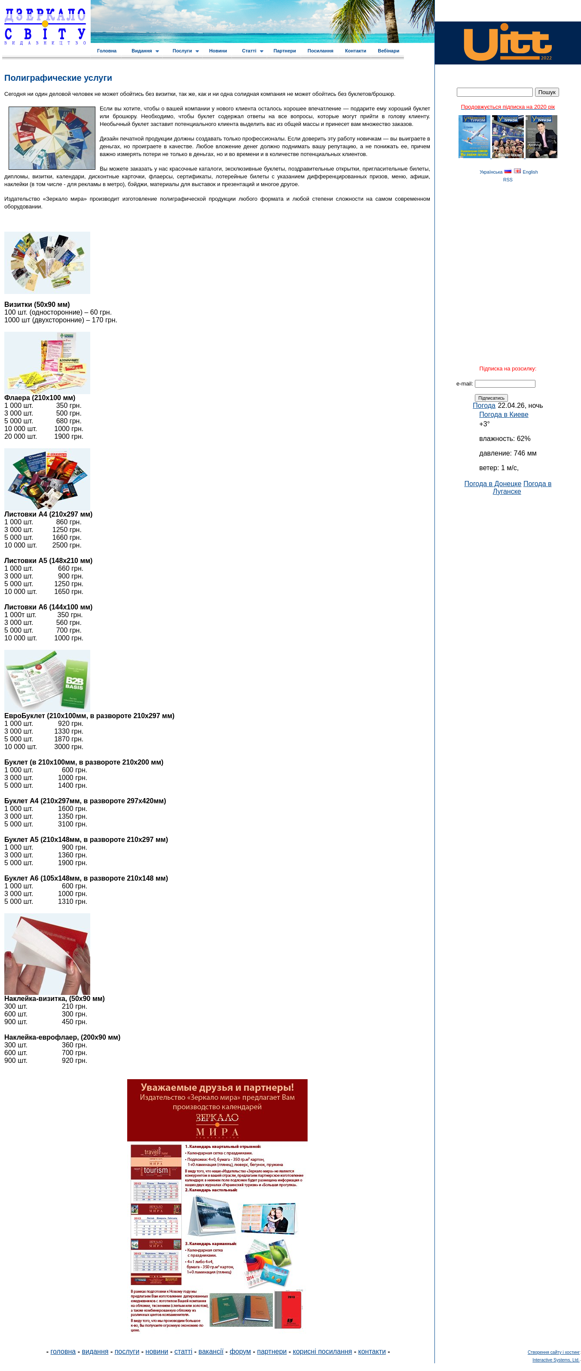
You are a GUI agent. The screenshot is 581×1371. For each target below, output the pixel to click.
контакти (372, 1351)
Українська (491, 171)
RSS (508, 179)
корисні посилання (322, 1351)
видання (95, 1351)
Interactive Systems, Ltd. (556, 1360)
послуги (127, 1351)
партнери (272, 1351)
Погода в (503, 414)
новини (157, 1351)
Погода (484, 405)
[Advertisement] (508, 624)
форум (240, 1351)
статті (183, 1351)
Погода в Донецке (492, 483)
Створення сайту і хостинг (554, 1352)
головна (63, 1351)
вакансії (211, 1351)
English (530, 171)
